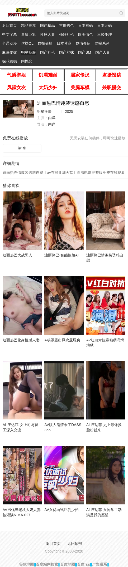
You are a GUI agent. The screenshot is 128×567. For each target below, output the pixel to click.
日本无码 (104, 25)
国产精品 (47, 25)
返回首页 (9, 25)
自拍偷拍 (45, 43)
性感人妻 (47, 34)
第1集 (22, 148)
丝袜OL (27, 43)
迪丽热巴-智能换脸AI (61, 255)
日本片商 (64, 43)
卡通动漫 (9, 43)
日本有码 (85, 25)
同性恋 (26, 61)
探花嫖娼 (9, 61)
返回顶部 (74, 543)
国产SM (84, 52)
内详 (51, 118)
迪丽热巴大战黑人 (17, 255)
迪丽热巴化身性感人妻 (21, 340)
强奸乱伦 (66, 34)
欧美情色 (85, 34)
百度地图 (67, 564)
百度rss (83, 564)
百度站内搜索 (47, 564)
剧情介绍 (83, 43)
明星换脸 (28, 52)
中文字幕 (9, 34)
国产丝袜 (66, 52)
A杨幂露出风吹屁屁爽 (62, 340)
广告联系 (99, 564)
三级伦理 (104, 34)
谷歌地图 (26, 564)
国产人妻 (102, 52)
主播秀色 (66, 25)
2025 (69, 111)
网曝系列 (102, 43)
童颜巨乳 (28, 34)
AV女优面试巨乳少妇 (61, 510)
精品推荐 (28, 25)
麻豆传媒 (9, 52)
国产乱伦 (47, 52)
